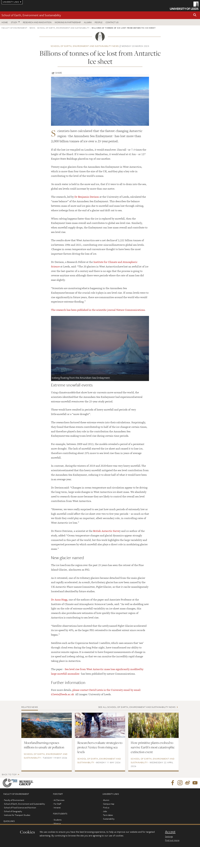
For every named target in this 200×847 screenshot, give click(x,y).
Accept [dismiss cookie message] (170, 832)
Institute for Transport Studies (17, 815)
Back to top (9, 774)
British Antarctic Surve (106, 531)
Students (57, 819)
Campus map (108, 803)
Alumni (88, 22)
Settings (169, 836)
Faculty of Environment (14, 27)
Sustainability (109, 818)
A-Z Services (59, 800)
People (98, 22)
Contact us (112, 22)
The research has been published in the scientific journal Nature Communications (98, 310)
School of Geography (13, 811)
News (32, 27)
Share (58, 72)
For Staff (57, 803)
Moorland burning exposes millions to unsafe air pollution (44, 745)
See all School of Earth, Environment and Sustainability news (136, 707)
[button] (194, 15)
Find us (106, 807)
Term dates (108, 815)
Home (5, 22)
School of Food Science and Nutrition (20, 807)
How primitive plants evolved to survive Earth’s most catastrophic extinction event (153, 747)
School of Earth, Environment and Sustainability (31, 15)
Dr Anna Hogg (59, 599)
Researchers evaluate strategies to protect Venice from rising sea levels (99, 747)
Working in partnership (68, 22)
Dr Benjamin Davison (86, 197)
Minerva (57, 823)
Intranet (57, 807)
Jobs (105, 811)
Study (14, 22)
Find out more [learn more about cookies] (172, 840)
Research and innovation (37, 22)
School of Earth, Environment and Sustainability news (85, 46)
